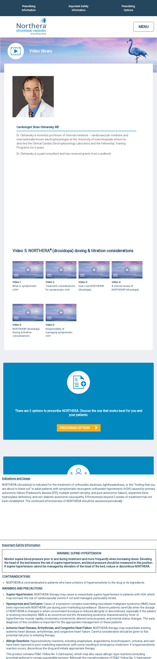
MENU (144, 27)
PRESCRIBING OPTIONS (75, 428)
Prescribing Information (29, 8)
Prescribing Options (128, 8)
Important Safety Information (78, 8)
